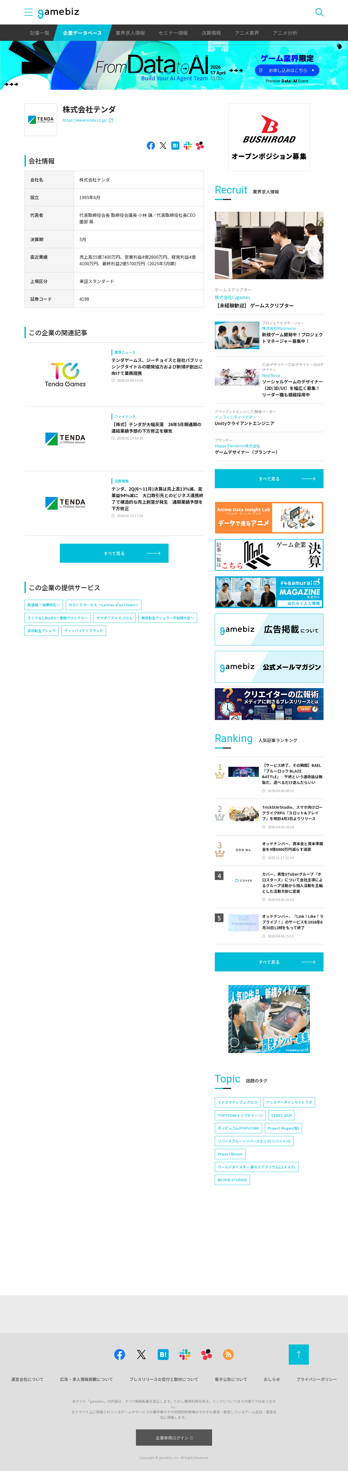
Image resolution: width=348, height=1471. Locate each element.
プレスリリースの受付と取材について (163, 1379)
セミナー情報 (173, 32)
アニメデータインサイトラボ (289, 1177)
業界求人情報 (130, 32)
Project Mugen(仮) (283, 1202)
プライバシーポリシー (316, 1379)
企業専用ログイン (174, 1438)
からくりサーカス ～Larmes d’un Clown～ (103, 604)
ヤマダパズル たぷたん (115, 617)
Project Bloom (230, 1228)
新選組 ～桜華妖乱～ (43, 604)
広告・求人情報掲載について (86, 1379)
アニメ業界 (247, 32)
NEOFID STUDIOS (232, 1254)
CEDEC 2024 (281, 1190)
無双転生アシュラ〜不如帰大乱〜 (167, 617)
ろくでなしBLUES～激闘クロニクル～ (57, 617)
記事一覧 (39, 32)
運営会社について (27, 1379)
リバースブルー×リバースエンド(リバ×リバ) (254, 1215)
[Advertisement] (269, 211)
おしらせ (272, 1379)
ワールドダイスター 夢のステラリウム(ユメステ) (257, 1241)
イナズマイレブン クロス (237, 1177)
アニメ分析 (285, 32)
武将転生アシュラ (41, 630)
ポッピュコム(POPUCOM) (238, 1202)
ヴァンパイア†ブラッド (83, 630)
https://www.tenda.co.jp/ (88, 120)
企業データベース (82, 32)
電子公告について (231, 1379)
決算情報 (211, 32)
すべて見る (114, 553)
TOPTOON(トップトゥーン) (240, 1190)
